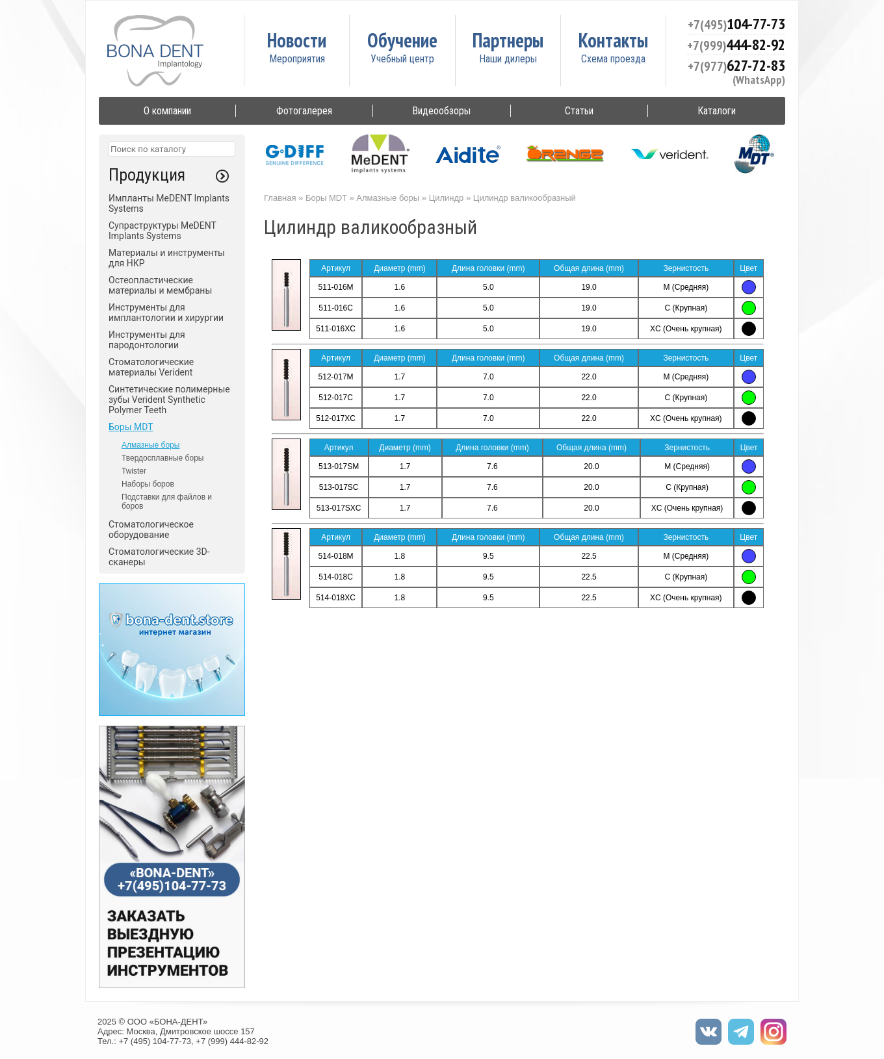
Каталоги (716, 111)
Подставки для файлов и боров (167, 501)
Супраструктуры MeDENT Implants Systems (162, 230)
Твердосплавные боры (162, 458)
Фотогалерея (304, 111)
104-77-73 (736, 24)
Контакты (613, 40)
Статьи (579, 111)
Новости (296, 40)
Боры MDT (131, 427)
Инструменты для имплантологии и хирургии (166, 312)
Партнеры (508, 40)
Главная (280, 198)
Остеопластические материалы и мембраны (160, 285)
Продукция (147, 175)
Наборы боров (148, 484)
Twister (134, 471)
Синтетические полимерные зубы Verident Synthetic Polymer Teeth (169, 399)
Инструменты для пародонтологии (147, 339)
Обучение (402, 40)
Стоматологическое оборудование (151, 529)
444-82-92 (736, 44)
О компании (167, 111)
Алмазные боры (150, 445)
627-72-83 (736, 65)
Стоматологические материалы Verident (151, 367)
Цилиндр (446, 198)
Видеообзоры (441, 111)
